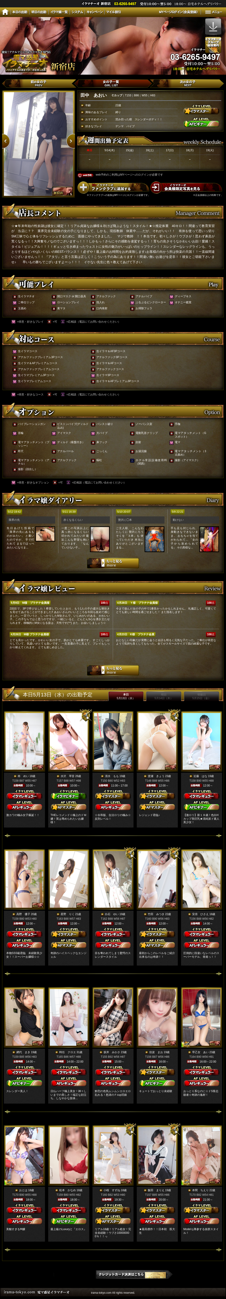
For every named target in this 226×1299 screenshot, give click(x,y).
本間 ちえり (200, 1190)
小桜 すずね (112, 1190)
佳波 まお (156, 1052)
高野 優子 (23, 914)
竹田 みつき (156, 914)
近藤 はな (200, 776)
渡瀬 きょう (156, 776)
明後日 (201, 696)
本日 (126, 696)
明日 (164, 696)
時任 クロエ (67, 1052)
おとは (23, 1190)
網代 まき (23, 1052)
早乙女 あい (200, 1052)
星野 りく (67, 914)
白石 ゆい (112, 914)
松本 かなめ (67, 1190)
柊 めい (23, 776)
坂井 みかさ (112, 1052)
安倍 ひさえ (200, 914)
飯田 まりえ (156, 1190)
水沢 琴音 (67, 776)
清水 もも (112, 776)
